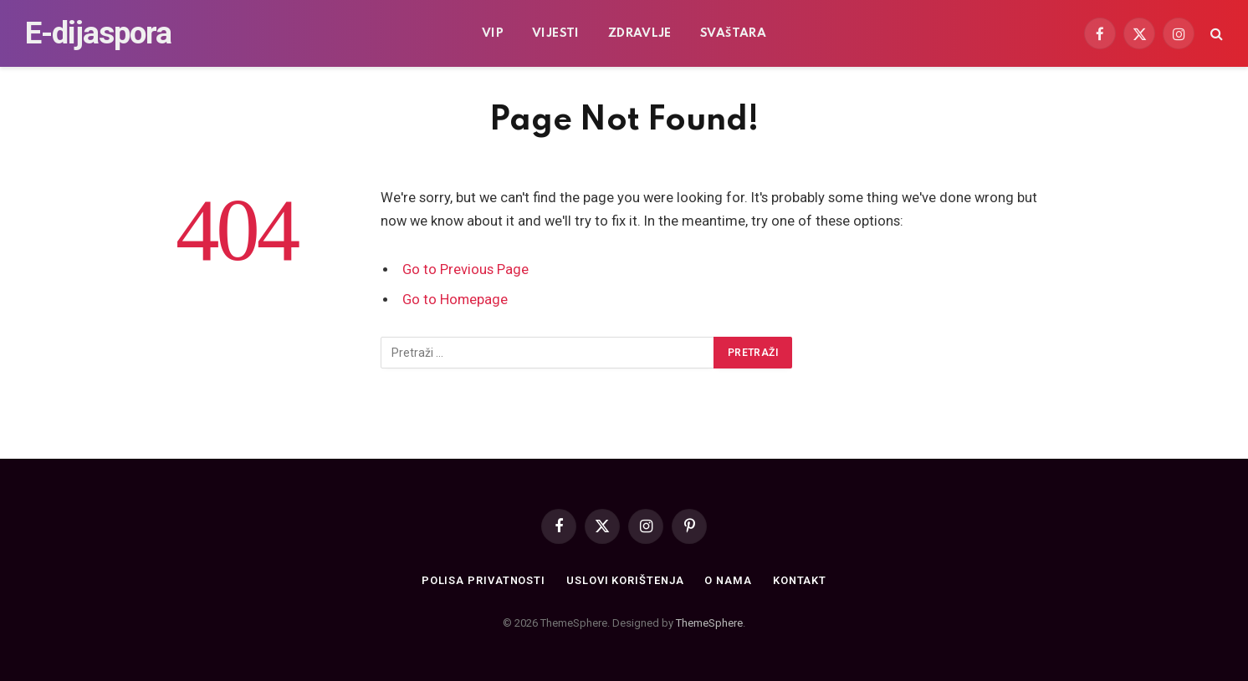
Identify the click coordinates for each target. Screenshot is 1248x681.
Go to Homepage (455, 299)
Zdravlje (640, 33)
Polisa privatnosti (481, 580)
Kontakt (801, 580)
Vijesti (556, 33)
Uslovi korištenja (624, 580)
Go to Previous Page (465, 269)
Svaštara (733, 33)
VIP (493, 33)
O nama (729, 580)
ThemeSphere (709, 623)
